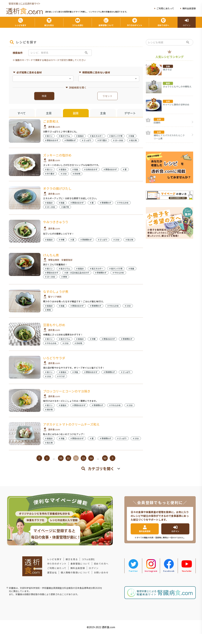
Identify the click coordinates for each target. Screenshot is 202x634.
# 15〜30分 (118, 140)
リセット (107, 96)
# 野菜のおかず (51, 140)
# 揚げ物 (65, 207)
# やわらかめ (122, 202)
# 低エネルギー (96, 136)
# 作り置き (102, 140)
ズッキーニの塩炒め (57, 155)
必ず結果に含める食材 (27, 72)
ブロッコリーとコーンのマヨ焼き (66, 391)
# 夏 (125, 169)
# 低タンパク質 (115, 136)
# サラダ (61, 376)
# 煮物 (64, 276)
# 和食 (131, 136)
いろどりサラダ (54, 358)
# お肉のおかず (90, 169)
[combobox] (40, 78)
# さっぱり (86, 140)
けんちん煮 (51, 255)
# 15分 (64, 173)
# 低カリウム (64, 136)
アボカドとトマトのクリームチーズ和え (71, 424)
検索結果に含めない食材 (94, 72)
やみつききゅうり (55, 222)
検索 (44, 96)
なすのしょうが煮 (55, 291)
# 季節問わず (70, 140)
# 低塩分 (80, 136)
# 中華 (61, 239)
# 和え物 (133, 140)
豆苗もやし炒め (54, 325)
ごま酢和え (51, 121)
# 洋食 (75, 372)
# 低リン (49, 136)
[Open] (70, 78)
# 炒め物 (76, 173)
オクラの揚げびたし (57, 188)
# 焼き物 (49, 409)
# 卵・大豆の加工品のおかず (77, 272)
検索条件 (18, 53)
